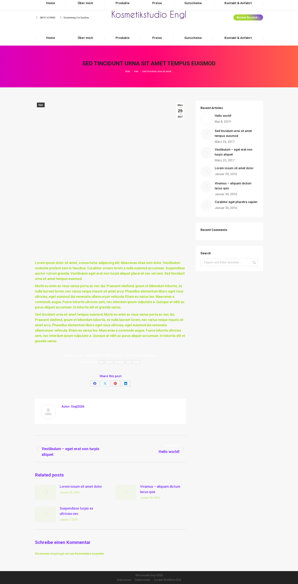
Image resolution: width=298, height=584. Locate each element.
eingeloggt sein (60, 553)
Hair (41, 105)
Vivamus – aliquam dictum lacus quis (160, 489)
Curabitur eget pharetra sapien (236, 202)
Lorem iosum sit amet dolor (81, 486)
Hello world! (223, 116)
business (120, 362)
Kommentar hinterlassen (141, 355)
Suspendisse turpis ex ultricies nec (76, 511)
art (101, 362)
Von (94, 355)
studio (136, 362)
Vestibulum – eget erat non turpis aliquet (233, 152)
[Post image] (45, 492)
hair (128, 362)
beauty (109, 362)
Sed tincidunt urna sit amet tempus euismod (233, 133)
